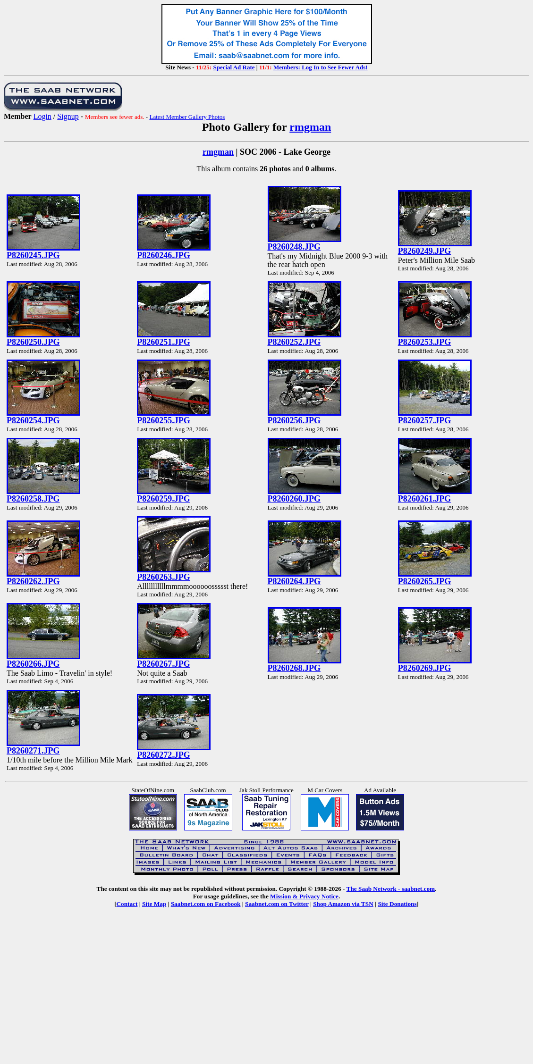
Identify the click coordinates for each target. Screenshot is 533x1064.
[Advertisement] (266, 993)
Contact (126, 903)
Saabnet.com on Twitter (277, 903)
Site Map (154, 903)
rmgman (310, 127)
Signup (67, 116)
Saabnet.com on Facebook (206, 903)
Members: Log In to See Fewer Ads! (320, 67)
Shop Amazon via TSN (343, 903)
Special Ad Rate (233, 67)
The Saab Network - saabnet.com (391, 888)
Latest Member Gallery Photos (187, 116)
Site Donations (397, 903)
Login (42, 116)
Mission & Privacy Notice (304, 896)
